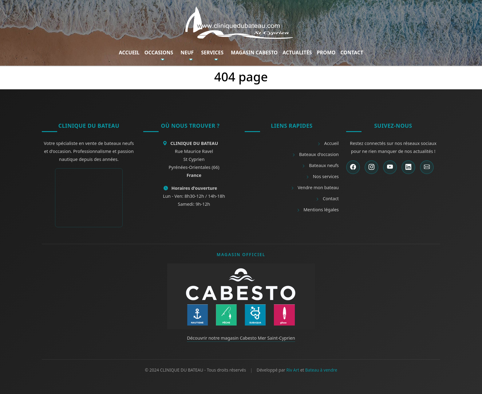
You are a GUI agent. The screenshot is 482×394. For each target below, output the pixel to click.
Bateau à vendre (321, 370)
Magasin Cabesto (254, 52)
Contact (351, 52)
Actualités (297, 52)
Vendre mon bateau (315, 187)
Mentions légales (318, 210)
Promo (326, 52)
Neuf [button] (187, 52)
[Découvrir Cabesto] (241, 295)
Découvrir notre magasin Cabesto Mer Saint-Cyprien (241, 338)
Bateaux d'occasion (315, 154)
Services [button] (212, 52)
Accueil (129, 52)
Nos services (322, 176)
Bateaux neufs (320, 165)
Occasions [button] (158, 52)
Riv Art (292, 370)
